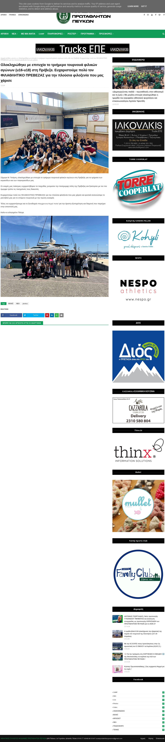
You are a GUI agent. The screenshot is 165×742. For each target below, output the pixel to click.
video (138, 707)
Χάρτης (150, 738)
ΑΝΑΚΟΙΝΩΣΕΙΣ (138, 711)
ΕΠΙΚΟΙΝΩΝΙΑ (23, 15)
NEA (138, 696)
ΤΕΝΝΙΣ (138, 730)
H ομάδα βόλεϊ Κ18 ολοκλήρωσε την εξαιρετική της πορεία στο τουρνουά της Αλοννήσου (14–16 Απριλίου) (143, 633)
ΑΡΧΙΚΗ (3, 15)
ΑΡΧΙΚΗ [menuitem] (4, 34)
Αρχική (143, 738)
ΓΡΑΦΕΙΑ (12, 15)
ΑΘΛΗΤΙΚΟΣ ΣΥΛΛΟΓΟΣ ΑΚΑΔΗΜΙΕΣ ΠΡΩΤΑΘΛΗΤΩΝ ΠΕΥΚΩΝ (23, 738)
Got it (144, 6)
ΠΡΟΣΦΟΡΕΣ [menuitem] (105, 34)
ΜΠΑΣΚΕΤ (138, 718)
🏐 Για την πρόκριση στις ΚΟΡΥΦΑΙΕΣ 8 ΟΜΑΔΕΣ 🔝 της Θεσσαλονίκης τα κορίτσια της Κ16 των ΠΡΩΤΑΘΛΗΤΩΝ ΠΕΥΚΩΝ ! (144, 656)
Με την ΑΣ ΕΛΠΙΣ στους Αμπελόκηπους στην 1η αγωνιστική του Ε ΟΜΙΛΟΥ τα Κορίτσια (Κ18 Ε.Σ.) (142, 645)
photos (14, 58)
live (138, 700)
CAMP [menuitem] (41, 34)
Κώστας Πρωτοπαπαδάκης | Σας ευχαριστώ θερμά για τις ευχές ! (144, 668)
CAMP (138, 692)
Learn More (133, 6)
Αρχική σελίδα (5, 58)
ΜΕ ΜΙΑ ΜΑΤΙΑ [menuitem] (28, 34)
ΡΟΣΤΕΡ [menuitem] (72, 34)
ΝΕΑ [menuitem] (14, 34)
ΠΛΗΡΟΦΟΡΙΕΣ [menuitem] (55, 34)
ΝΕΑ (17, 303)
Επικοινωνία (160, 738)
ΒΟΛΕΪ (10, 303)
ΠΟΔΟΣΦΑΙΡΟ (138, 726)
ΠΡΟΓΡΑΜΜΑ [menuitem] (87, 34)
